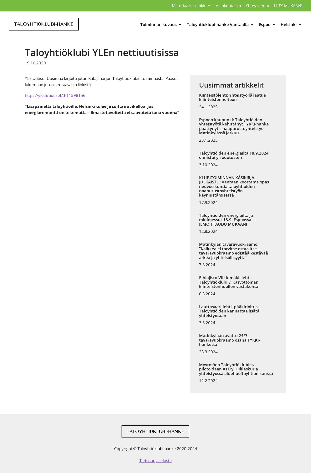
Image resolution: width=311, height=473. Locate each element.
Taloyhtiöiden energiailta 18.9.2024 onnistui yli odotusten (234, 155)
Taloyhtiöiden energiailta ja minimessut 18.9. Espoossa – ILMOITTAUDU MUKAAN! (226, 219)
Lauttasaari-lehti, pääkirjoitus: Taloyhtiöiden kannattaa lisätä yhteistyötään (229, 311)
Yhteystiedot (257, 5)
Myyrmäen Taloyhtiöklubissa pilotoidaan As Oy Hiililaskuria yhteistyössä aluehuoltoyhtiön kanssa (236, 369)
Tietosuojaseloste (155, 460)
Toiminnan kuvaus (161, 24)
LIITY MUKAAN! (288, 5)
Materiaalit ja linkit (191, 5)
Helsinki (291, 24)
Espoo (267, 24)
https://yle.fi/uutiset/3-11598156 (55, 95)
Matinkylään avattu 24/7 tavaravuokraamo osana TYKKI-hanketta (229, 340)
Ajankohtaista (228, 5)
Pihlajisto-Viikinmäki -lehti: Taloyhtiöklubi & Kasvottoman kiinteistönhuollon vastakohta (228, 282)
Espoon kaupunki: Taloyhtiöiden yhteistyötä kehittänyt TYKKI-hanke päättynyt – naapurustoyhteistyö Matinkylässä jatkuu (234, 126)
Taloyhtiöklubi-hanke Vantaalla (220, 24)
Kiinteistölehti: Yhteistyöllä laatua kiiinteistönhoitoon (232, 97)
